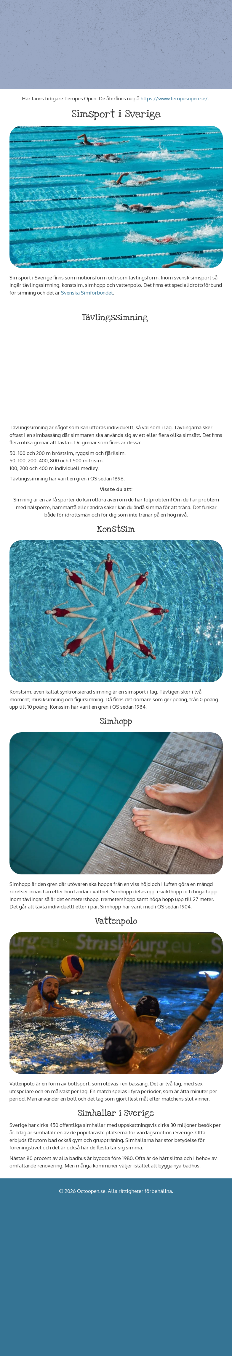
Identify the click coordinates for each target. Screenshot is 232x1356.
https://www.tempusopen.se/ (174, 98)
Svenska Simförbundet (87, 292)
